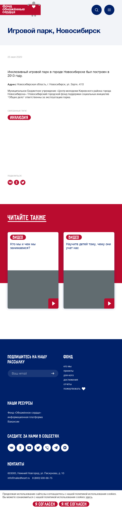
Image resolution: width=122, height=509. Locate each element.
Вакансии (13, 421)
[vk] (11, 182)
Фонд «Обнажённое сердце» (24, 412)
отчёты (68, 384)
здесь (89, 497)
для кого (69, 375)
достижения (71, 379)
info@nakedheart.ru (19, 478)
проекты (68, 370)
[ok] (17, 182)
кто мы (67, 366)
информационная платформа (25, 417)
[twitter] (23, 182)
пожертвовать (74, 389)
